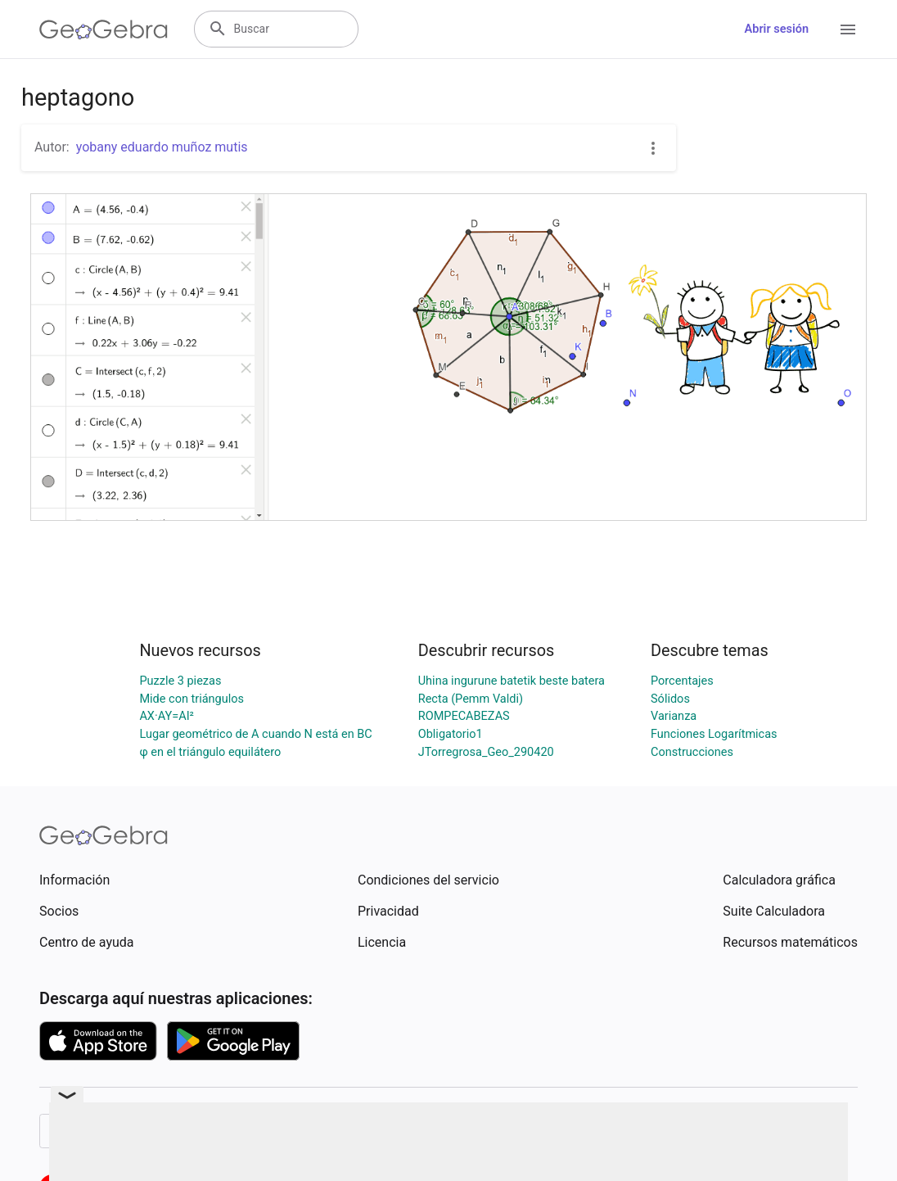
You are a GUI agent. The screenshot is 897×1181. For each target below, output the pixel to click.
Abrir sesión (777, 29)
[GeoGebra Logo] (103, 29)
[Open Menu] (848, 29)
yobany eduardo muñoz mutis (162, 147)
